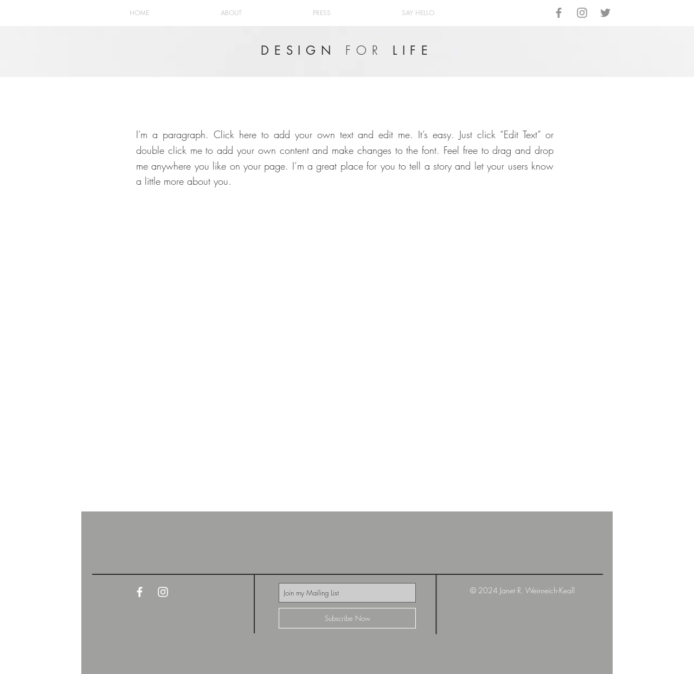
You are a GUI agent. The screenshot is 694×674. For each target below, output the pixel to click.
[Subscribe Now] (347, 618)
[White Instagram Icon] (163, 592)
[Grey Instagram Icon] (582, 13)
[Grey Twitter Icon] (605, 13)
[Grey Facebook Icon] (559, 13)
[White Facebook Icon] (139, 592)
